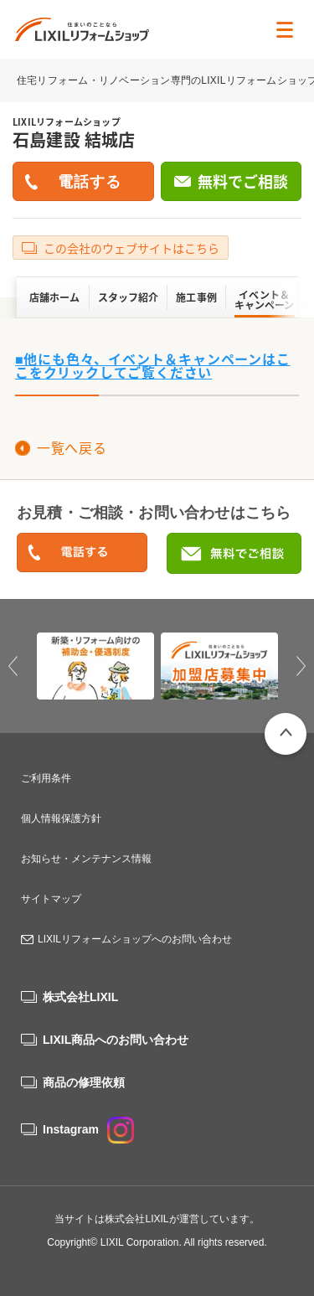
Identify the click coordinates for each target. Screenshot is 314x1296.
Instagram (88, 1129)
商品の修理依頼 (84, 1082)
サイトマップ (51, 899)
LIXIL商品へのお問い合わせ (115, 1039)
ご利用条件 (46, 778)
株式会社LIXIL (80, 997)
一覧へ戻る (71, 447)
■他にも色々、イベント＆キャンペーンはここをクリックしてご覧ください (153, 365)
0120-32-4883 (82, 553)
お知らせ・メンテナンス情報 (86, 859)
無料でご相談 (243, 181)
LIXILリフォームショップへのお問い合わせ (135, 939)
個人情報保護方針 (61, 818)
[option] (95, 666)
